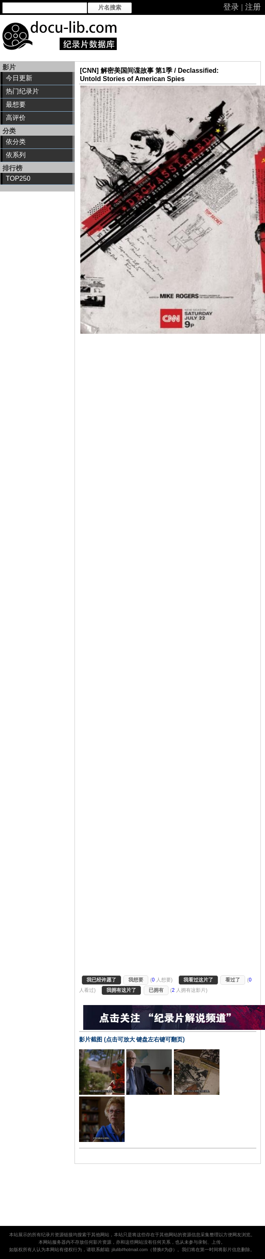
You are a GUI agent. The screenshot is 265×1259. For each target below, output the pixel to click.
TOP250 (18, 178)
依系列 (16, 154)
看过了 (232, 980)
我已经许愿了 (101, 980)
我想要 (135, 980)
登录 (231, 6)
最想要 (16, 104)
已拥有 (156, 990)
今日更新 (19, 77)
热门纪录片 (22, 91)
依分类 (16, 141)
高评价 (16, 117)
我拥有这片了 (121, 990)
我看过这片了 (198, 980)
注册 (253, 6)
